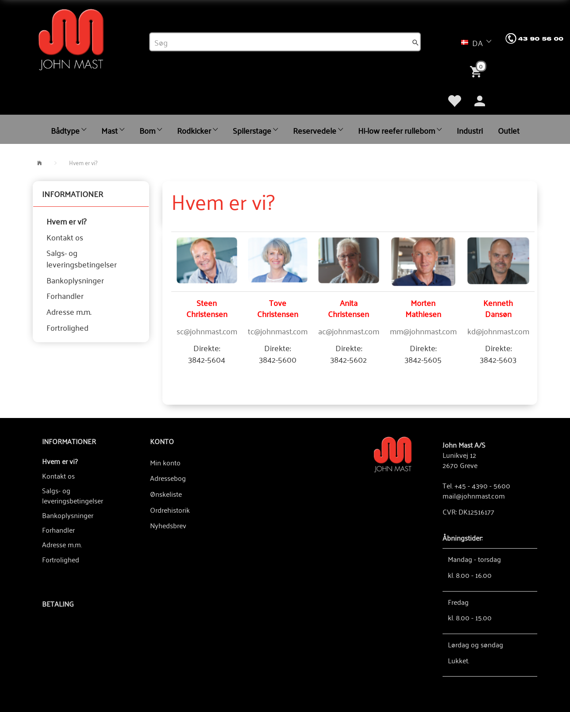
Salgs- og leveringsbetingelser (81, 258)
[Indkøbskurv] (477, 70)
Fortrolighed (67, 327)
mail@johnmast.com (474, 495)
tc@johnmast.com (278, 331)
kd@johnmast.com (498, 331)
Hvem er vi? (66, 221)
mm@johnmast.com (423, 331)
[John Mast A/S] (392, 453)
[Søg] (415, 42)
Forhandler (65, 295)
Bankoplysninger (75, 280)
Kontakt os (64, 237)
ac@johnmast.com (348, 331)
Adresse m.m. (68, 311)
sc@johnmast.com (207, 331)
